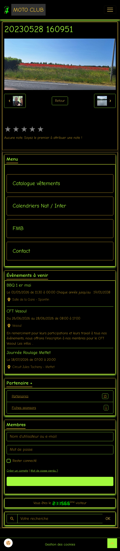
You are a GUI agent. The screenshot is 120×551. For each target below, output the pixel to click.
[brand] (25, 10)
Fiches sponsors (60, 407)
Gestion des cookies (60, 544)
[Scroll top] (112, 543)
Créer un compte (17, 470)
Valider (60, 481)
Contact (21, 251)
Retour (60, 101)
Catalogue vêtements (36, 183)
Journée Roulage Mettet (29, 352)
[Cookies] (8, 543)
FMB (18, 228)
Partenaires (60, 396)
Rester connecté (24, 461)
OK (108, 518)
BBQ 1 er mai (19, 285)
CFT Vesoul (17, 311)
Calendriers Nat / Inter (39, 206)
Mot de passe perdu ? (44, 470)
